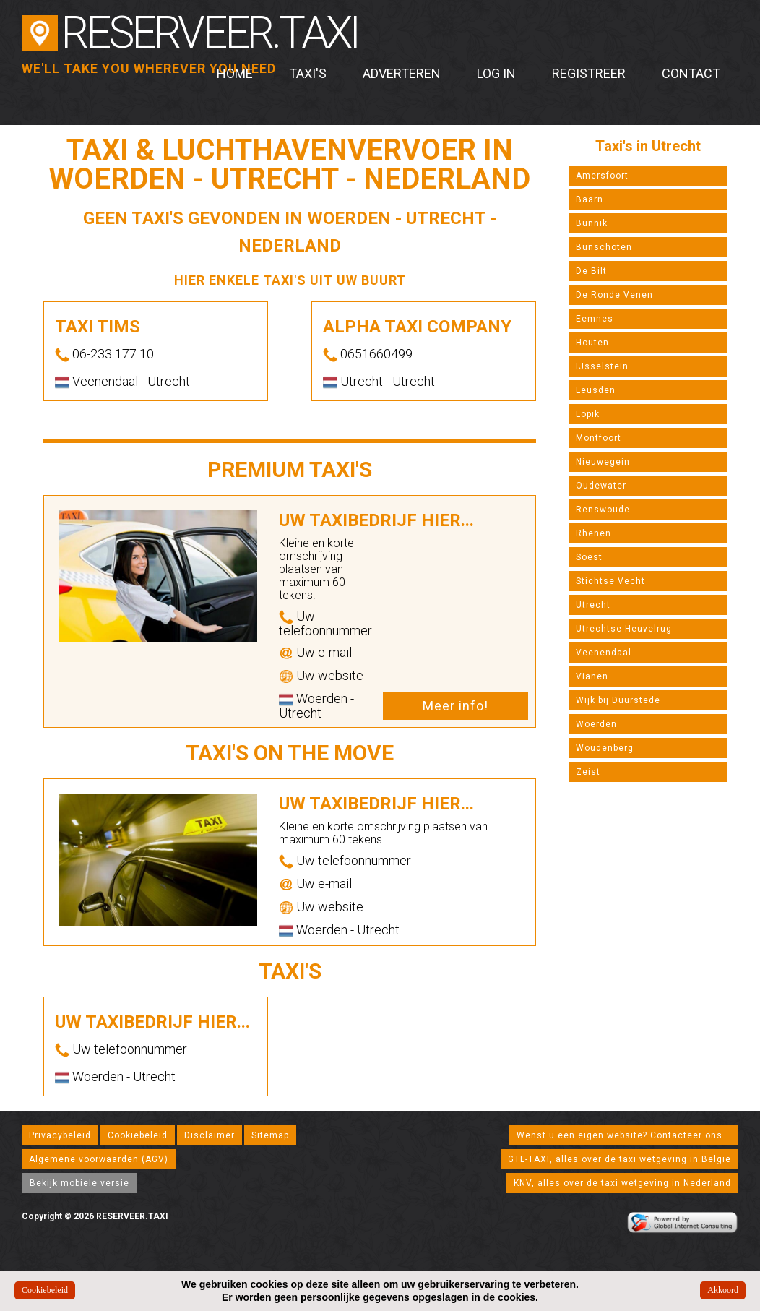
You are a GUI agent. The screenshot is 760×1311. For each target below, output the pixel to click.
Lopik (588, 414)
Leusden (596, 390)
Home (235, 73)
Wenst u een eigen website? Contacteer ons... (624, 1135)
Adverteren (402, 73)
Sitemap (270, 1135)
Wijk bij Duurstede (618, 700)
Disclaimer (209, 1135)
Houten (592, 343)
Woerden (596, 724)
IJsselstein (602, 366)
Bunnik (592, 223)
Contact (691, 73)
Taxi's (308, 73)
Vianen (592, 676)
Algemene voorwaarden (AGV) (98, 1159)
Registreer (589, 73)
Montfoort (598, 438)
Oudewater (601, 486)
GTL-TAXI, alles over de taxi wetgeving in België (619, 1159)
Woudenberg (605, 748)
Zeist (588, 772)
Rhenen (593, 533)
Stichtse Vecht (610, 581)
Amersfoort (602, 176)
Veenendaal (603, 653)
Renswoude (603, 509)
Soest (589, 557)
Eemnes (594, 319)
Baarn (589, 199)
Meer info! (455, 705)
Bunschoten (604, 247)
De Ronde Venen (614, 295)
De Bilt (591, 271)
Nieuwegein (603, 462)
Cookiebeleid (138, 1135)
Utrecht (593, 605)
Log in (496, 73)
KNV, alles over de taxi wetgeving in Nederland (622, 1183)
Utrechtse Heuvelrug (624, 629)
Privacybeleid (60, 1135)
